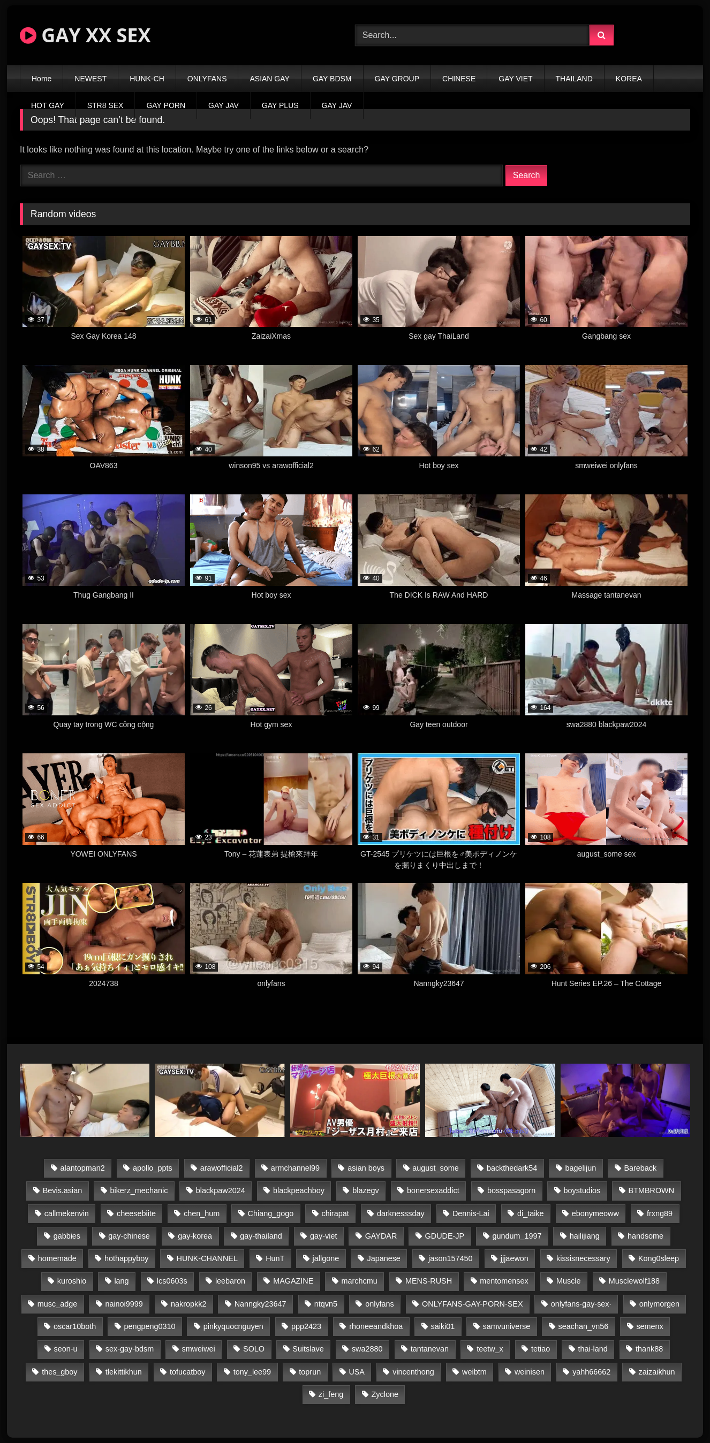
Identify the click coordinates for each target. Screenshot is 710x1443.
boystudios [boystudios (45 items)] (582, 1190)
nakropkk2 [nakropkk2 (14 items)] (188, 1304)
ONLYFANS (207, 78)
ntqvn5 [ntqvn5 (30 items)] (325, 1304)
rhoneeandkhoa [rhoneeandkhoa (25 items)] (376, 1326)
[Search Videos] (472, 35)
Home (41, 78)
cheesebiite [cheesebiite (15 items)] (136, 1213)
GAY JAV (223, 105)
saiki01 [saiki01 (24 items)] (442, 1326)
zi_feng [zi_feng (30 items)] (331, 1394)
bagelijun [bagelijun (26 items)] (580, 1168)
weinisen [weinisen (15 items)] (530, 1372)
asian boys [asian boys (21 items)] (366, 1168)
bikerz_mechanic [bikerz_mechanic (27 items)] (139, 1190)
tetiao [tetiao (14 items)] (540, 1349)
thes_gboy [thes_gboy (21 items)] (59, 1372)
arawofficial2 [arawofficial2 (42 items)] (221, 1168)
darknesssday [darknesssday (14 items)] (401, 1213)
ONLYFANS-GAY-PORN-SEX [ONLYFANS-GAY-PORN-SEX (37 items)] (472, 1304)
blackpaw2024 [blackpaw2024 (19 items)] (220, 1190)
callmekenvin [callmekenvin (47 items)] (66, 1213)
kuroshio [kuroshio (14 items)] (71, 1281)
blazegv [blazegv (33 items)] (365, 1190)
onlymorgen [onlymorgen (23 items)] (659, 1304)
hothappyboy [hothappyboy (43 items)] (126, 1258)
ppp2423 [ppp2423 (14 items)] (306, 1326)
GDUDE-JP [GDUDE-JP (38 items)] (445, 1236)
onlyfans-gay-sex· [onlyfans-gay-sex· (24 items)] (581, 1304)
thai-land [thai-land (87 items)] (593, 1349)
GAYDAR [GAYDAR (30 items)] (381, 1236)
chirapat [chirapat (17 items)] (335, 1213)
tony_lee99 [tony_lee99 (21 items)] (252, 1372)
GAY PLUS (280, 105)
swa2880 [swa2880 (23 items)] (367, 1349)
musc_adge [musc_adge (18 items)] (57, 1304)
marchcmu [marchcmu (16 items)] (359, 1281)
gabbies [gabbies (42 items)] (67, 1236)
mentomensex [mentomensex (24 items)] (504, 1281)
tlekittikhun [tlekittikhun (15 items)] (123, 1372)
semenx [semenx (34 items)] (649, 1326)
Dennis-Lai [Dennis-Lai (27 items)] (470, 1213)
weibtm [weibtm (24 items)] (474, 1372)
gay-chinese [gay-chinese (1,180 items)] (129, 1236)
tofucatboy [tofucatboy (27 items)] (187, 1372)
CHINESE (458, 78)
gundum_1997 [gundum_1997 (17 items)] (516, 1236)
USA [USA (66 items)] (357, 1372)
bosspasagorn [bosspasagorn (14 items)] (511, 1190)
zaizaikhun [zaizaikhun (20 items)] (657, 1372)
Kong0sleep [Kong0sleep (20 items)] (658, 1258)
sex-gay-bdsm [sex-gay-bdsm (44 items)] (129, 1349)
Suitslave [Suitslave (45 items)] (307, 1349)
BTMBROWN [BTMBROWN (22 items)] (652, 1190)
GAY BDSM (332, 78)
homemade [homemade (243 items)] (57, 1258)
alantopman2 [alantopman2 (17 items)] (83, 1168)
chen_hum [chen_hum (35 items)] (202, 1213)
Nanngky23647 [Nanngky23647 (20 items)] (260, 1304)
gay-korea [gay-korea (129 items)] (195, 1236)
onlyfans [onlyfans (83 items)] (379, 1304)
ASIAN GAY (269, 78)
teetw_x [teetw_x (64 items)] (490, 1349)
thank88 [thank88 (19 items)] (649, 1349)
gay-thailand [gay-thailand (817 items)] (261, 1236)
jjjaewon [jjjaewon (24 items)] (514, 1258)
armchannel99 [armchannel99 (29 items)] (295, 1168)
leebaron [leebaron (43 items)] (230, 1281)
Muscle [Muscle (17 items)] (568, 1281)
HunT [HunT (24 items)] (275, 1258)
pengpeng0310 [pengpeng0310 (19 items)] (149, 1326)
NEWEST (90, 78)
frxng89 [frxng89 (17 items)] (660, 1213)
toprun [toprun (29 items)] (310, 1372)
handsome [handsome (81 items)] (645, 1236)
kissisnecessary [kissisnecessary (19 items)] (583, 1258)
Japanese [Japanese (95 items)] (383, 1258)
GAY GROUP (397, 78)
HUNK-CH (147, 78)
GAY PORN (165, 105)
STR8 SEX (105, 105)
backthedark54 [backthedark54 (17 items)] (512, 1168)
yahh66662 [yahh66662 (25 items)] (591, 1372)
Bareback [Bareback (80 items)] (640, 1168)
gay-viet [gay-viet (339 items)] (323, 1236)
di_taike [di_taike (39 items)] (530, 1213)
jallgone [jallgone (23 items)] (326, 1258)
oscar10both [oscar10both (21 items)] (75, 1326)
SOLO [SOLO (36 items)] (254, 1349)
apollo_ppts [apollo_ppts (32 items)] (152, 1168)
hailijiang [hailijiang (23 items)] (585, 1236)
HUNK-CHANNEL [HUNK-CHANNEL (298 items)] (207, 1258)
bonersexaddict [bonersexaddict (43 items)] (433, 1190)
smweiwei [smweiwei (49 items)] (198, 1349)
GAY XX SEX (85, 35)
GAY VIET (515, 78)
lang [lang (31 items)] (121, 1281)
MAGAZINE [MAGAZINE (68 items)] (293, 1281)
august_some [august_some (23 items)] (435, 1168)
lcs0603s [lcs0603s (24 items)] (172, 1281)
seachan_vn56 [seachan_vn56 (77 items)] (583, 1326)
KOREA (629, 78)
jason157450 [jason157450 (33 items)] (450, 1258)
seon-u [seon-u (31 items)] (66, 1349)
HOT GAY (47, 105)
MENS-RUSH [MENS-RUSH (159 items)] (428, 1281)
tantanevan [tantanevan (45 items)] (430, 1349)
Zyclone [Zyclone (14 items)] (385, 1394)
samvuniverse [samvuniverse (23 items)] (507, 1326)
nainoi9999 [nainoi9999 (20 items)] (123, 1304)
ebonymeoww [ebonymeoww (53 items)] (595, 1213)
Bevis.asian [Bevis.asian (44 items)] (62, 1190)
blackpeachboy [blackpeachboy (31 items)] (298, 1190)
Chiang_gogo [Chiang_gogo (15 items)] (271, 1213)
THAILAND (574, 78)
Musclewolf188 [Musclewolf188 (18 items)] (634, 1281)
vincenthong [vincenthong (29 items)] (413, 1372)
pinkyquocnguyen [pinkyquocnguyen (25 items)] (233, 1326)
